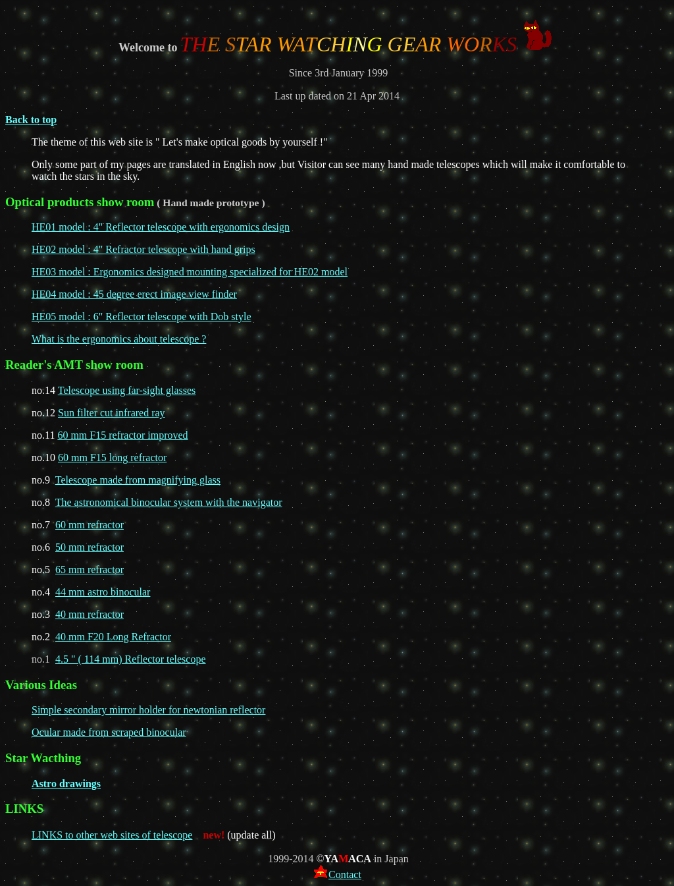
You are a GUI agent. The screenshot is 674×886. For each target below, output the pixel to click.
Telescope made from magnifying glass (137, 479)
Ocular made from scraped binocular (109, 732)
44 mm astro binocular (102, 591)
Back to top (31, 119)
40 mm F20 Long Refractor (113, 636)
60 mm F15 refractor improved (122, 435)
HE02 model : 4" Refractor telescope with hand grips (143, 249)
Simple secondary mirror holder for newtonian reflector (148, 709)
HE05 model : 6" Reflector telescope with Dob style (141, 316)
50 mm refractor (89, 547)
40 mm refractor (89, 614)
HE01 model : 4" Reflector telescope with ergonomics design (161, 227)
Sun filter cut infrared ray (111, 412)
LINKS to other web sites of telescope (112, 835)
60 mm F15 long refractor (112, 457)
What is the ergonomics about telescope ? (119, 339)
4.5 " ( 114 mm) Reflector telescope (130, 659)
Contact (337, 874)
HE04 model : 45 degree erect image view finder (134, 294)
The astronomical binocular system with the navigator (168, 502)
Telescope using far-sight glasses (127, 390)
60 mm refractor (89, 524)
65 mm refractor (89, 569)
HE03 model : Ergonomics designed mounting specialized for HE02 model (190, 271)
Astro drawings (66, 783)
